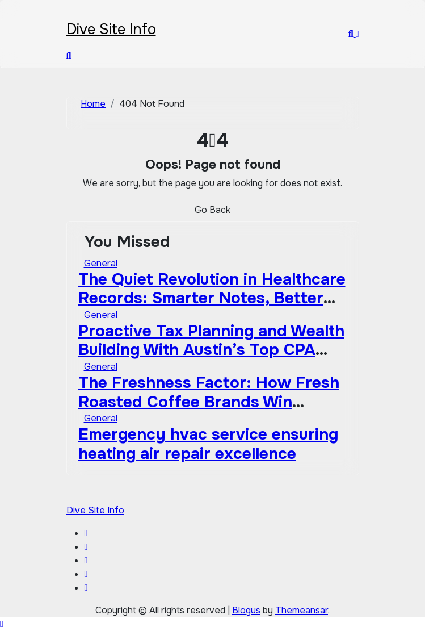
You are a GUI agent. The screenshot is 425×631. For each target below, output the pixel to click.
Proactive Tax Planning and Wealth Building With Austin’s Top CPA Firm (211, 350)
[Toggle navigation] (73, 14)
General (100, 263)
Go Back (212, 210)
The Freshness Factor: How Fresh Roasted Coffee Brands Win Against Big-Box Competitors (208, 402)
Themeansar (301, 610)
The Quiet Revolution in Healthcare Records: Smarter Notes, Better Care (212, 298)
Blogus (246, 610)
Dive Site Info (111, 29)
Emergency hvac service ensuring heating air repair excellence (208, 444)
